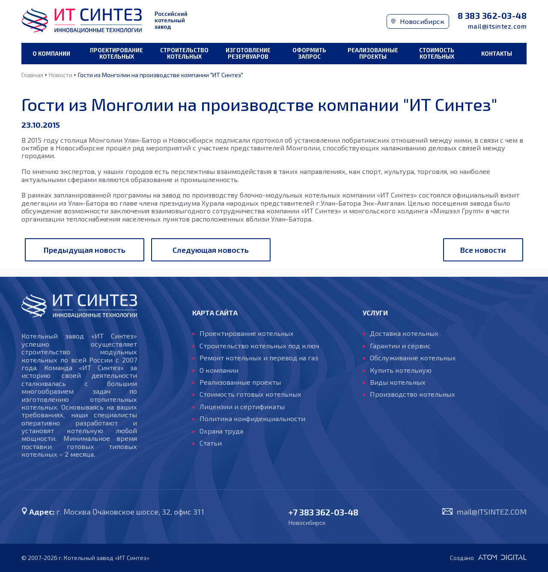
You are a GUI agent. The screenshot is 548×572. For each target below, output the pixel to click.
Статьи (211, 443)
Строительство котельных (184, 53)
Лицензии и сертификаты (242, 406)
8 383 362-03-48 (492, 16)
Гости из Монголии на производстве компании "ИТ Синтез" (160, 74)
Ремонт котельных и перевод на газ (259, 358)
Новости (60, 74)
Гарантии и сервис (400, 346)
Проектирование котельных (116, 53)
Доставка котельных (404, 333)
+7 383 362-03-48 (323, 512)
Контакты (496, 53)
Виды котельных (398, 382)
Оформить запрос (309, 53)
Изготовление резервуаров (248, 53)
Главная (32, 74)
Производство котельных (412, 394)
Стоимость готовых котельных (250, 394)
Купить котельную (401, 370)
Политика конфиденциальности (252, 418)
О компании (51, 53)
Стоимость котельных (436, 53)
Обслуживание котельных (413, 358)
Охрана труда (221, 431)
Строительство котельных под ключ (259, 346)
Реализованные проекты (373, 53)
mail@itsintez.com (497, 26)
